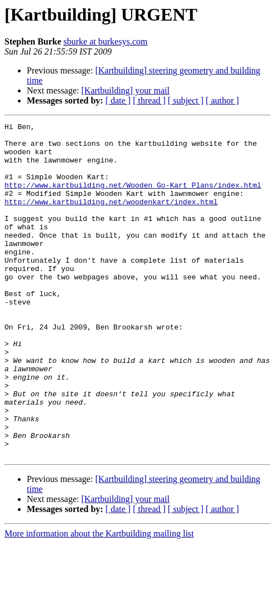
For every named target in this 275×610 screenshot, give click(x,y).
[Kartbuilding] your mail (125, 90)
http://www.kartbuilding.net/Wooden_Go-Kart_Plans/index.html (132, 198)
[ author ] (222, 100)
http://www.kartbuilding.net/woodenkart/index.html (111, 218)
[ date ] (118, 100)
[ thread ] (149, 100)
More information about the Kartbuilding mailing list (99, 600)
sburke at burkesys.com (106, 41)
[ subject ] (186, 100)
